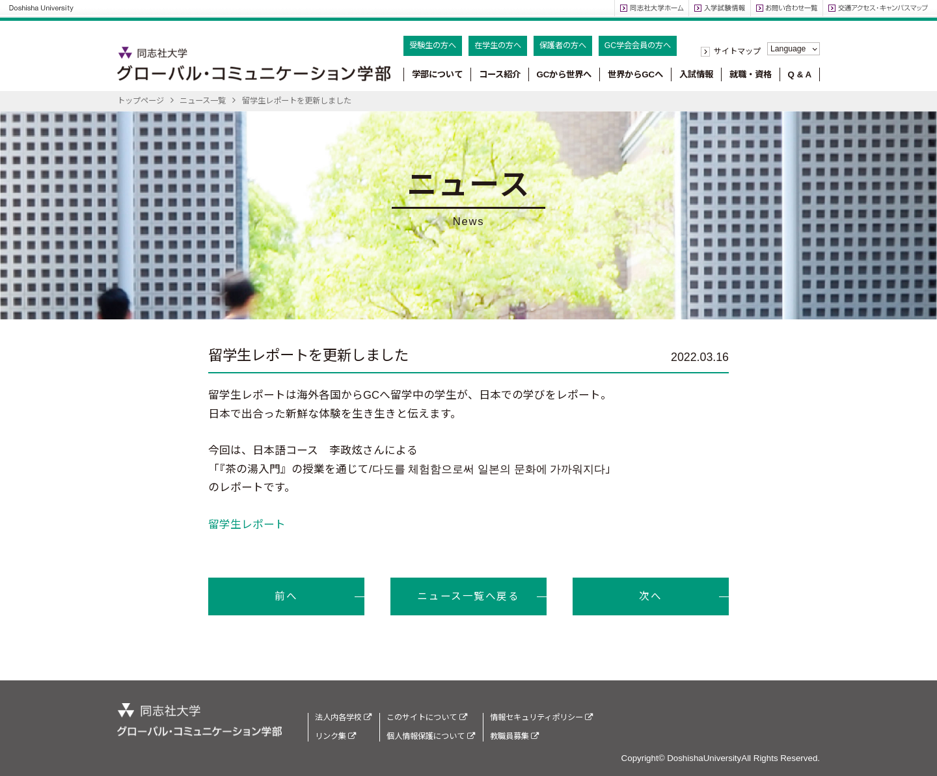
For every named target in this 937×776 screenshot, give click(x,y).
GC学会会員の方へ (637, 45)
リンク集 (335, 736)
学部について (437, 74)
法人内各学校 (343, 717)
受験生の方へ (432, 45)
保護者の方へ (562, 45)
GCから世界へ (563, 74)
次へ (650, 596)
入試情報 (696, 74)
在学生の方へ (497, 45)
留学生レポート (247, 524)
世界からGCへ (635, 74)
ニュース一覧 (203, 100)
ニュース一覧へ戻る (468, 596)
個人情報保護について (430, 736)
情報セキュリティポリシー (541, 717)
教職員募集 (514, 736)
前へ (286, 596)
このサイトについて (427, 717)
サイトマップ (737, 51)
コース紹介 (500, 74)
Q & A (800, 74)
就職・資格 (750, 74)
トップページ (140, 100)
